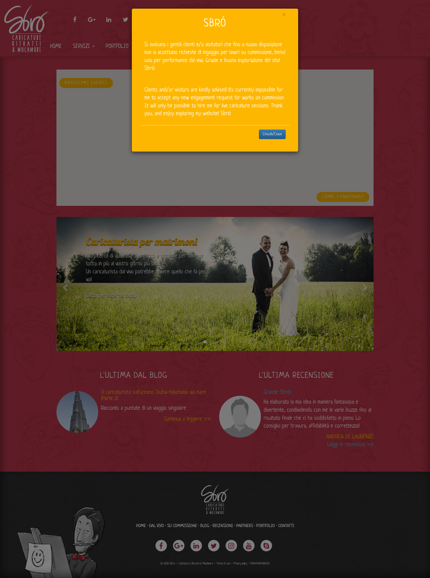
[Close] (284, 15)
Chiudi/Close (272, 134)
